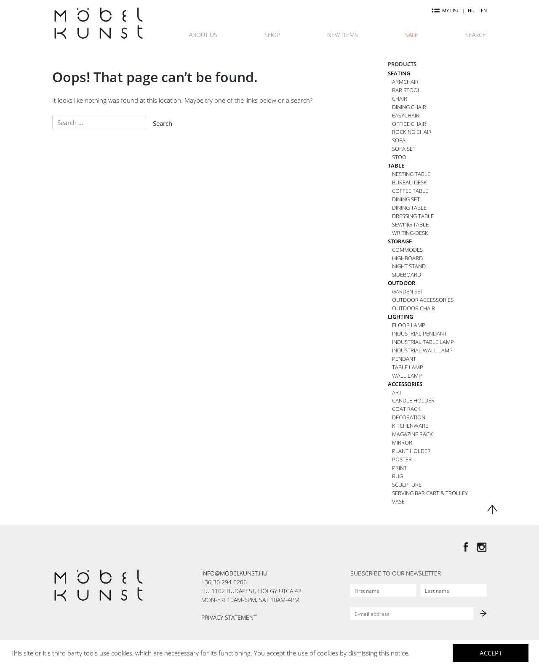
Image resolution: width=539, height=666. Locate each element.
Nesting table (411, 174)
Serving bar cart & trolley (430, 493)
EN (484, 10)
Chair (399, 98)
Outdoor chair (413, 308)
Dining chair (409, 107)
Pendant (404, 358)
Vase (398, 501)
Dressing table (413, 216)
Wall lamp (407, 375)
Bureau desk (409, 182)
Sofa (399, 140)
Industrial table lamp (423, 342)
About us (203, 35)
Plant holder (411, 451)
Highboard (407, 258)
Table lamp (407, 367)
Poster (402, 459)
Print (399, 468)
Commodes (407, 249)
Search (476, 35)
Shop (272, 35)
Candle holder (413, 400)
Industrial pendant (419, 333)
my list (445, 10)
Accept (491, 653)
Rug (397, 476)
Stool (400, 157)
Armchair (405, 81)
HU (471, 10)
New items (342, 35)
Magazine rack (412, 434)
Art (397, 392)
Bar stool (406, 90)
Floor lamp (408, 325)
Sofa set (404, 148)
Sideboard (406, 274)
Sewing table (410, 224)
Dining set (406, 199)
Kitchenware (410, 425)
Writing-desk (410, 233)
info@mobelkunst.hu (234, 573)
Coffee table (410, 190)
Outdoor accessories (423, 300)
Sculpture (407, 484)
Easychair (405, 115)
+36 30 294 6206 (224, 582)
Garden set (407, 291)
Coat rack (406, 409)
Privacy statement (228, 617)
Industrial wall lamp (422, 350)
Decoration (408, 417)
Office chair (409, 124)
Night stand (409, 266)
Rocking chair (412, 132)
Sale (411, 35)
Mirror (402, 442)
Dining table (409, 207)
